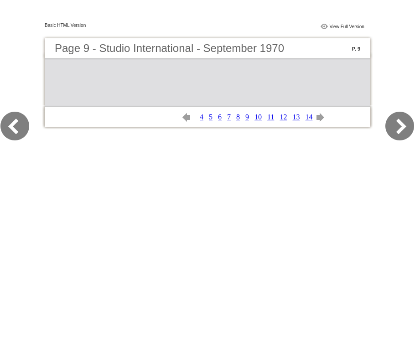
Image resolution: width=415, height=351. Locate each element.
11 (270, 117)
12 (283, 117)
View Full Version (346, 26)
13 (296, 117)
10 (258, 117)
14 (308, 117)
